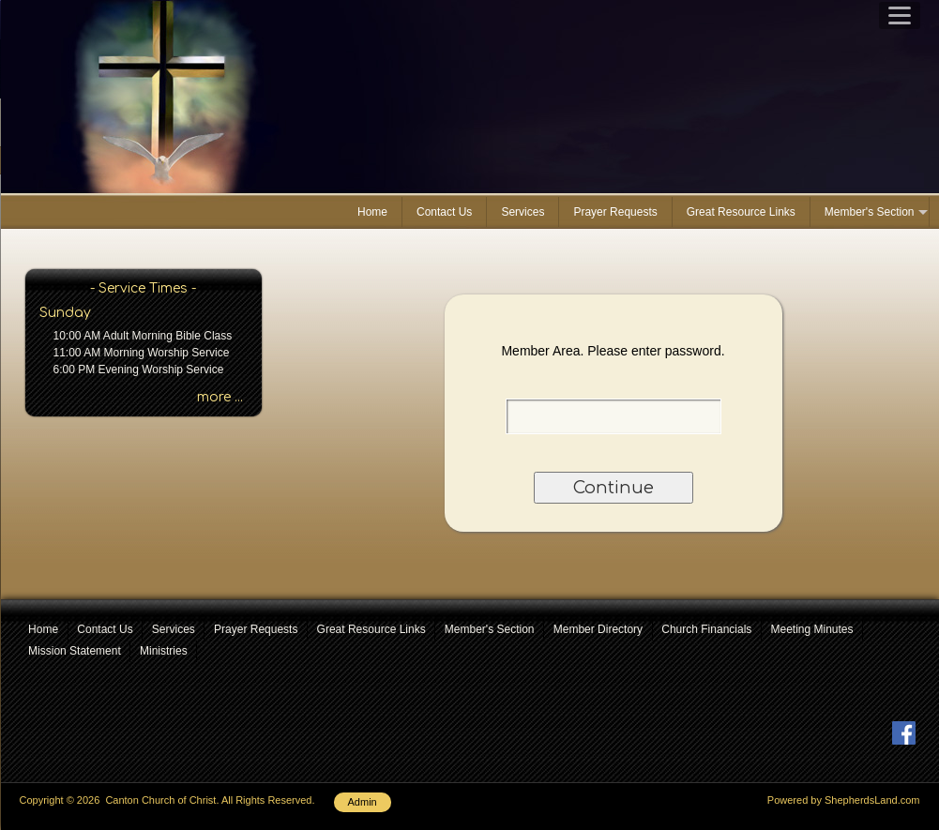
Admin (362, 801)
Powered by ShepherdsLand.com (843, 800)
